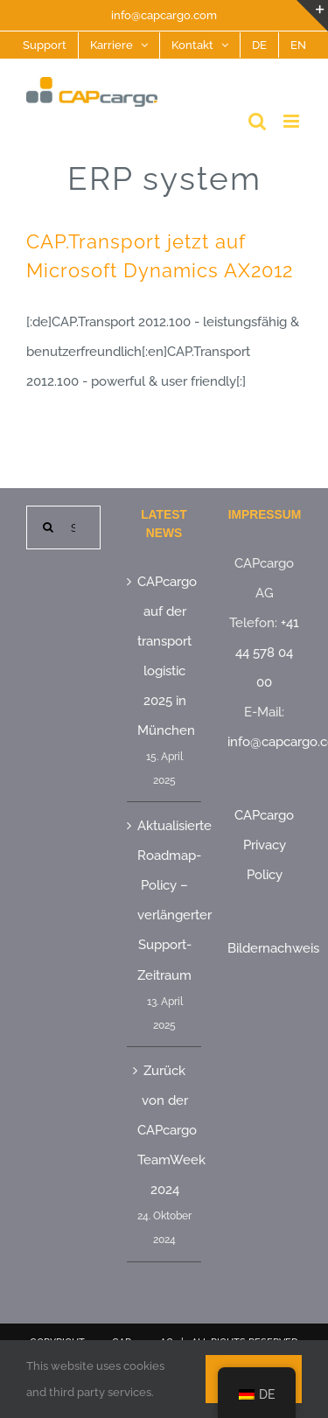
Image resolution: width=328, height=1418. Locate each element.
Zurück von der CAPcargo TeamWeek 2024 (164, 1130)
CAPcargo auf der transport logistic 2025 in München (164, 656)
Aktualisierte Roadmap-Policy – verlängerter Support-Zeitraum (164, 900)
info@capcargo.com (164, 15)
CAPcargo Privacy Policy (264, 845)
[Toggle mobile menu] (292, 121)
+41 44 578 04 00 (267, 652)
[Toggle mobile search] (257, 121)
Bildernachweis (273, 948)
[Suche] (48, 527)
